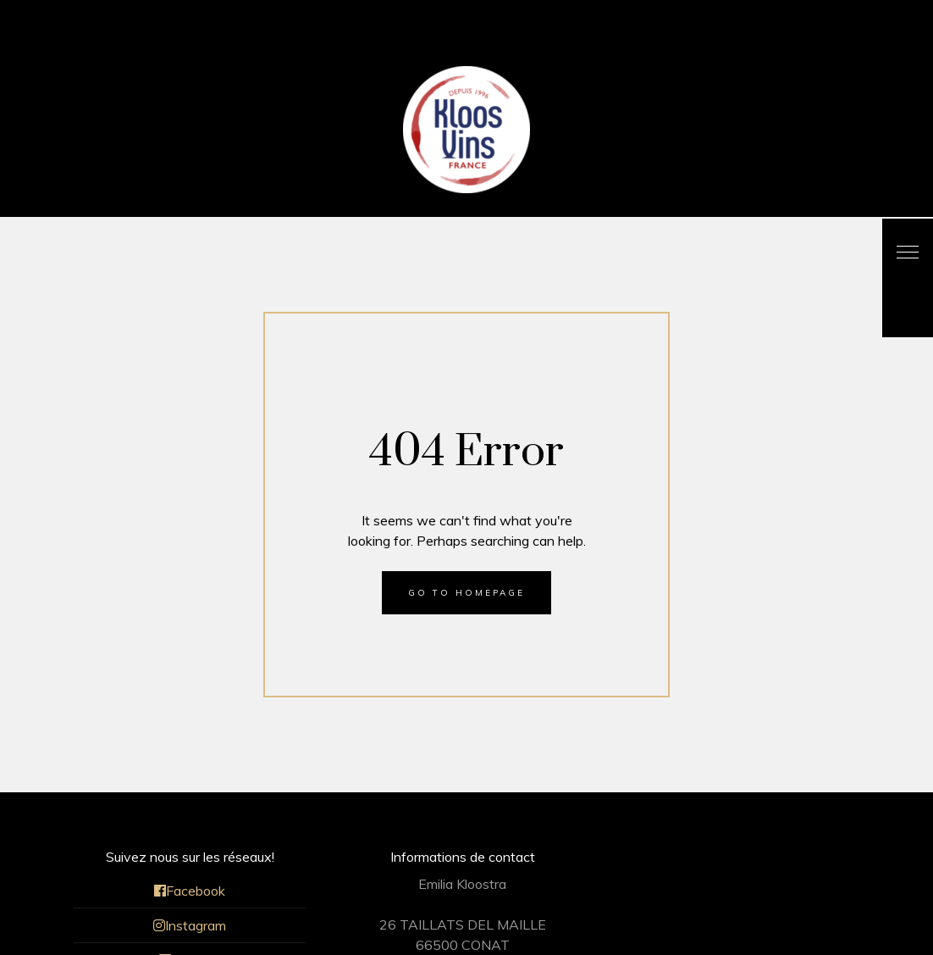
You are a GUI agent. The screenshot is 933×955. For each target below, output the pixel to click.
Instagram (189, 925)
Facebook (189, 890)
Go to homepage (466, 592)
